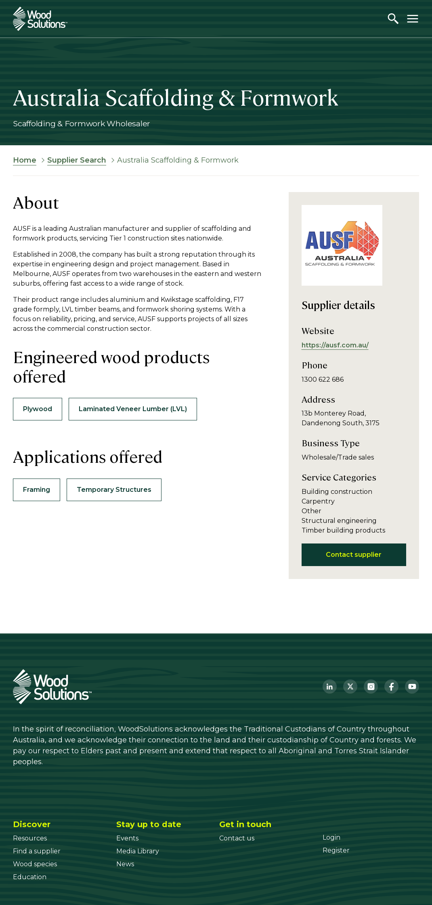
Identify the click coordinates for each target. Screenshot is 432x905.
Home (24, 160)
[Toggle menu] (412, 18)
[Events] (127, 838)
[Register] (336, 850)
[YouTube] (412, 686)
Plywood (37, 409)
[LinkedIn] (330, 686)
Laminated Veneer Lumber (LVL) (133, 409)
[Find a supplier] (37, 851)
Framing (36, 489)
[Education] (29, 877)
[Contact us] (236, 838)
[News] (125, 864)
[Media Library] (137, 851)
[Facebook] (391, 686)
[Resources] (30, 838)
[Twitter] (350, 686)
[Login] (331, 837)
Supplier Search (76, 160)
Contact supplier (354, 554)
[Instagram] (371, 686)
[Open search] (393, 18)
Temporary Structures (114, 489)
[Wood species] (35, 864)
